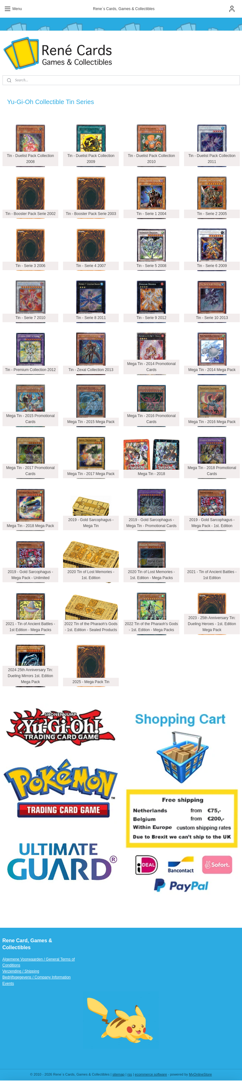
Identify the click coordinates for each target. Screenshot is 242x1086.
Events (8, 983)
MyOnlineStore (200, 1074)
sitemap (118, 1074)
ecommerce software (151, 1074)
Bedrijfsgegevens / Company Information (37, 977)
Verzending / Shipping (21, 971)
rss (129, 1074)
